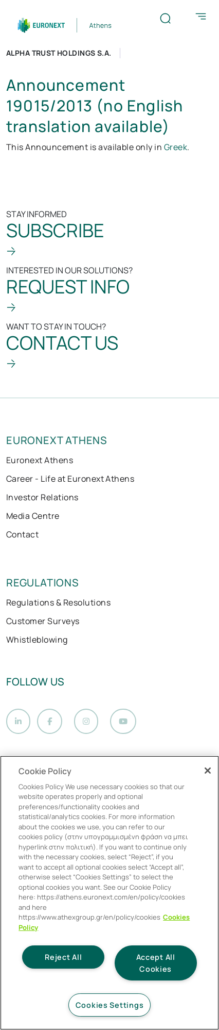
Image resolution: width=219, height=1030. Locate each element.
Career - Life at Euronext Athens (70, 478)
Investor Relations (42, 497)
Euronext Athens (39, 460)
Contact (22, 534)
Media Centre (33, 515)
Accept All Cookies (155, 963)
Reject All (63, 957)
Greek (175, 147)
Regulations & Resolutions (58, 602)
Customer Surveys (43, 621)
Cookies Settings (110, 1005)
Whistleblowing (37, 639)
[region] (109, 893)
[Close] (207, 770)
